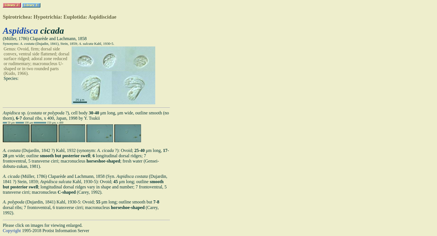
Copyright (12, 230)
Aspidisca (20, 31)
